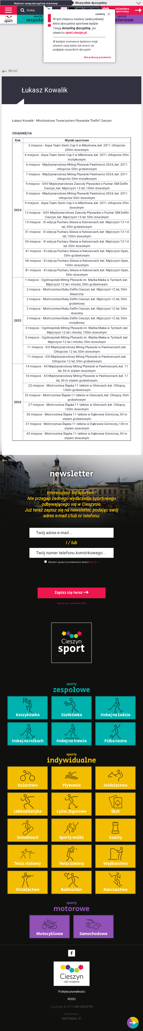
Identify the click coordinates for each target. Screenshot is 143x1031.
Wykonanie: (71, 1016)
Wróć (13, 71)
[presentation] (71, 574)
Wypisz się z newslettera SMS (71, 603)
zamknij (102, 14)
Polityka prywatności (71, 991)
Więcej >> (94, 562)
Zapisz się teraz (72, 592)
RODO (72, 999)
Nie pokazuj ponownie (97, 57)
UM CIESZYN (83, 1006)
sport (8, 21)
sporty (38, 19)
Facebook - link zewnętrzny (71, 953)
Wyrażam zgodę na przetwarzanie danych (68, 562)
